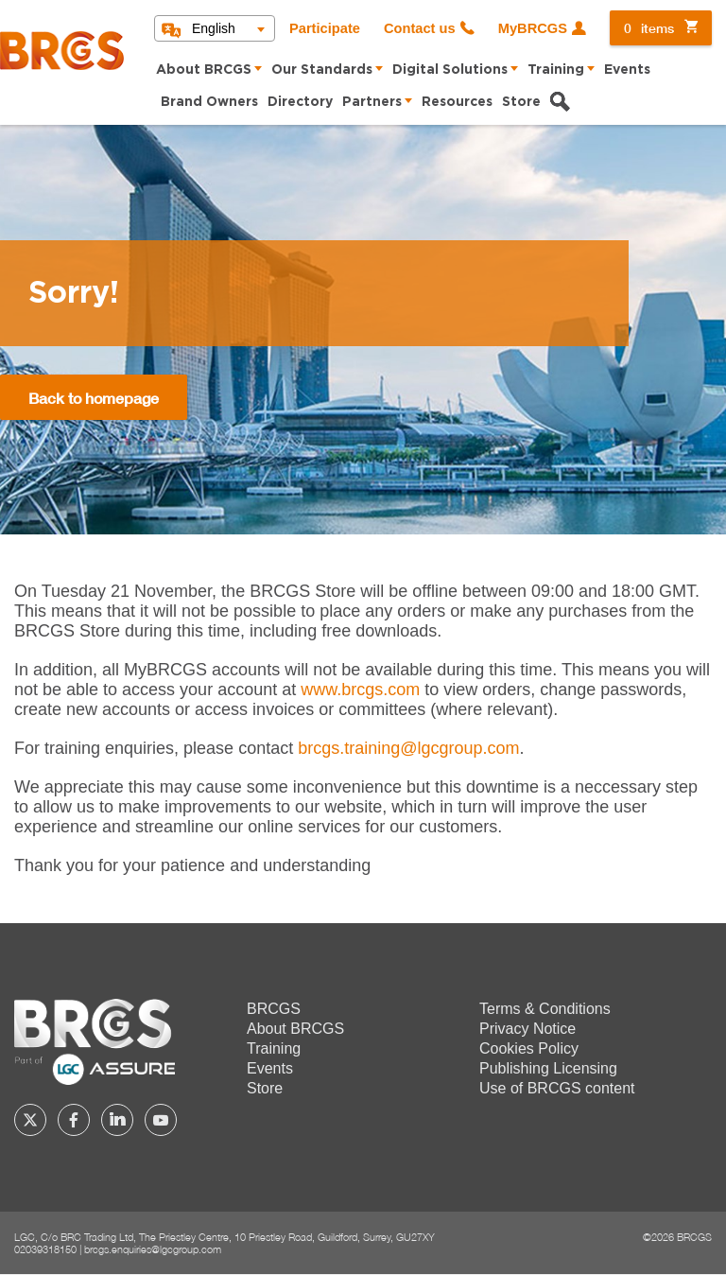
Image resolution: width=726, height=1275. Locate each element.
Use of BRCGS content (557, 1088)
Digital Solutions (450, 70)
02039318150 (45, 1249)
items (649, 28)
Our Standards (321, 70)
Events (627, 70)
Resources (457, 102)
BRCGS (274, 1009)
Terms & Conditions (545, 1009)
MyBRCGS (532, 28)
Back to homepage (93, 398)
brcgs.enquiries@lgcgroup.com (152, 1249)
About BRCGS (203, 70)
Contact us (420, 28)
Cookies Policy (529, 1048)
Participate (324, 28)
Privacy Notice (527, 1029)
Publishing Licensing (548, 1068)
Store (521, 102)
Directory (300, 102)
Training (555, 70)
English (213, 28)
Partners (372, 102)
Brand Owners (209, 102)
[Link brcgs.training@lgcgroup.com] (408, 748)
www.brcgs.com (360, 689)
